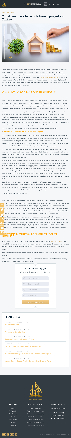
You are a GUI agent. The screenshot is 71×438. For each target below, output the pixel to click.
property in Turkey (56, 242)
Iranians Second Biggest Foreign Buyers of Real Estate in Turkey (28, 361)
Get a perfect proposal (35, 302)
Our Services (13, 414)
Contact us (13, 425)
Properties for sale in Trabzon (35, 417)
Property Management (58, 418)
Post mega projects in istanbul (16, 332)
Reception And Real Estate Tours (58, 409)
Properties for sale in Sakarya (35, 422)
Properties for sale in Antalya (35, 414)
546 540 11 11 (34, 4)
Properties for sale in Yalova (35, 425)
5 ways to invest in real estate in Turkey (19, 339)
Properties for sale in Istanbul (35, 411)
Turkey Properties (35, 408)
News (13, 417)
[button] (35, 296)
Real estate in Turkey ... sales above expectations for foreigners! (28, 354)
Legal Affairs (13, 419)
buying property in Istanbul (50, 78)
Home (13, 408)
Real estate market (12, 325)
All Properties (13, 411)
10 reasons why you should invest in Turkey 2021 (23, 347)
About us (13, 422)
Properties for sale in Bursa (35, 419)
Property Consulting (58, 412)
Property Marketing (58, 415)
